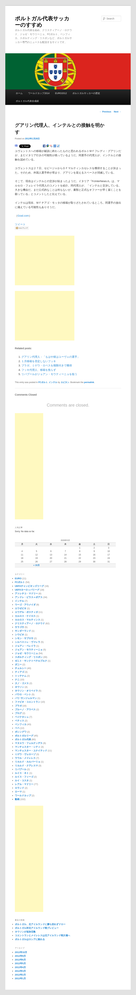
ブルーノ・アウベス (25, 709)
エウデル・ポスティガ (26, 612)
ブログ (18, 713)
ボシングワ (20, 731)
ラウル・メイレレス (25, 758)
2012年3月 (20, 971)
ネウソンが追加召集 (25, 931)
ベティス (19, 720)
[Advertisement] (44, 260)
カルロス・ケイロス (25, 616)
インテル (53, 382)
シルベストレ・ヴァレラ (27, 642)
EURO (18, 578)
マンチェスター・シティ (27, 746)
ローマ (18, 791)
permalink (89, 382)
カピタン (65, 382)
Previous (105, 111)
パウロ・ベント (23, 694)
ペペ (17, 728)
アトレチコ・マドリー (26, 593)
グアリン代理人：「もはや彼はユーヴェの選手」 (50, 356)
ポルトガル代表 (23, 739)
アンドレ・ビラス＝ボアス (28, 597)
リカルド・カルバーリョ (27, 761)
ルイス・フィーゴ (24, 776)
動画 (17, 799)
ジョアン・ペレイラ (25, 646)
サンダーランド (23, 631)
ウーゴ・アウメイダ (25, 604)
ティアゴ (19, 672)
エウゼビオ (20, 608)
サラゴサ (19, 627)
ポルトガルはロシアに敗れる (30, 939)
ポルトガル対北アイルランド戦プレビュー (37, 928)
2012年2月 (20, 974)
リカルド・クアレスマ (26, 765)
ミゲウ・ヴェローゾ (25, 754)
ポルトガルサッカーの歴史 (86, 93)
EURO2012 (61, 93)
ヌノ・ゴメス (22, 683)
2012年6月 (20, 959)
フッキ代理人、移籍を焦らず (38, 369)
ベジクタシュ (22, 717)
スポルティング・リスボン (28, 657)
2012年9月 (20, 956)
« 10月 (36, 565)
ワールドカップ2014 (38, 93)
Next (117, 111)
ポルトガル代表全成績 (27, 101)
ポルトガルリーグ (24, 735)
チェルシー (20, 668)
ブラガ (18, 705)
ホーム (19, 93)
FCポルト (43, 382)
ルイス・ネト (22, 773)
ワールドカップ (23, 795)
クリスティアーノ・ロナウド (30, 623)
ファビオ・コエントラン (27, 702)
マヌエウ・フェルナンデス (28, 743)
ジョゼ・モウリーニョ (26, 653)
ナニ (17, 679)
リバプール (20, 769)
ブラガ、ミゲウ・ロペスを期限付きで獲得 (46, 365)
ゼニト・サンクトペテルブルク (31, 660)
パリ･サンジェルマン (26, 698)
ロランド (19, 788)
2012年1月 (20, 978)
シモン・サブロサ (24, 638)
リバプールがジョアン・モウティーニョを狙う (49, 374)
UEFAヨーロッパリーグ (27, 589)
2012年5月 (20, 963)
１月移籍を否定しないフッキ (38, 361)
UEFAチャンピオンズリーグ (29, 586)
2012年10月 (21, 952)
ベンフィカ (20, 724)
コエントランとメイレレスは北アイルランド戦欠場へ (42, 935)
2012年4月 (20, 967)
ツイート (20, 224)
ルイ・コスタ (22, 780)
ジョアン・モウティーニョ (28, 649)
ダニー (18, 664)
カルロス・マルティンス (27, 619)
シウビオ (19, 634)
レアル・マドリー (24, 784)
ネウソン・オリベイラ (26, 690)
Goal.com (23, 215)
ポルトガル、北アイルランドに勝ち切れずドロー (40, 924)
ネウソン (19, 687)
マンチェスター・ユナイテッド (31, 750)
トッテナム (20, 675)
